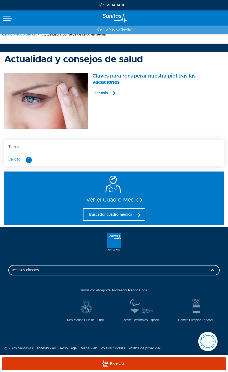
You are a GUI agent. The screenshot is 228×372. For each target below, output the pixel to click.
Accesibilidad (46, 348)
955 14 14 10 (112, 5)
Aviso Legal (68, 348)
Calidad (20, 160)
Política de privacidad (144, 348)
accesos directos (114, 271)
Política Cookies (113, 348)
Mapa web (89, 348)
